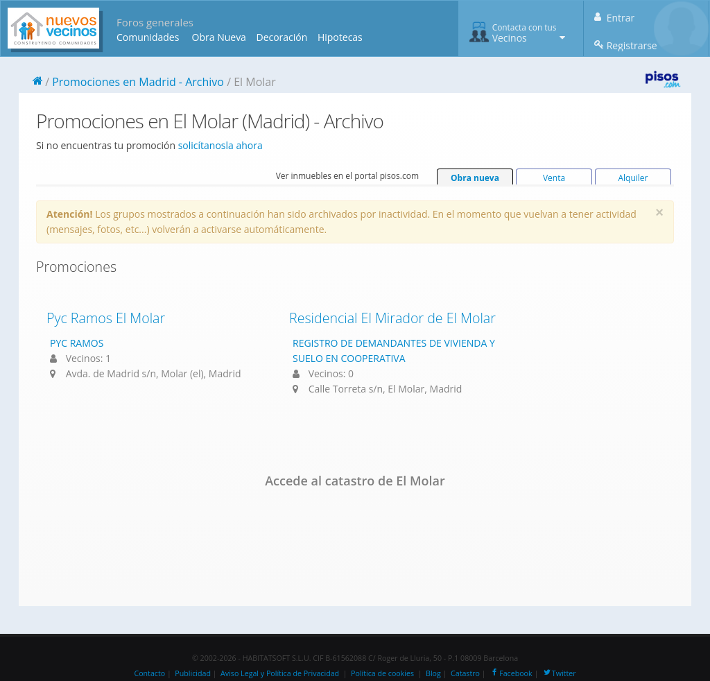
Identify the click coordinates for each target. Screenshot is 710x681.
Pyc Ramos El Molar (105, 318)
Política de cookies (382, 673)
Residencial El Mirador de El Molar (392, 318)
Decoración (281, 37)
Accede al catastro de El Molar (355, 480)
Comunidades (147, 37)
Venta (554, 178)
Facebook (511, 673)
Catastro (465, 673)
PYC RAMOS (76, 343)
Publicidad (193, 673)
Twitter (559, 673)
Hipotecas (340, 37)
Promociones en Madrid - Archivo (138, 81)
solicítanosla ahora (220, 145)
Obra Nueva (219, 37)
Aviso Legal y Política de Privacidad (279, 673)
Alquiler (633, 178)
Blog (433, 673)
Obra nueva (475, 178)
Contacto (149, 673)
